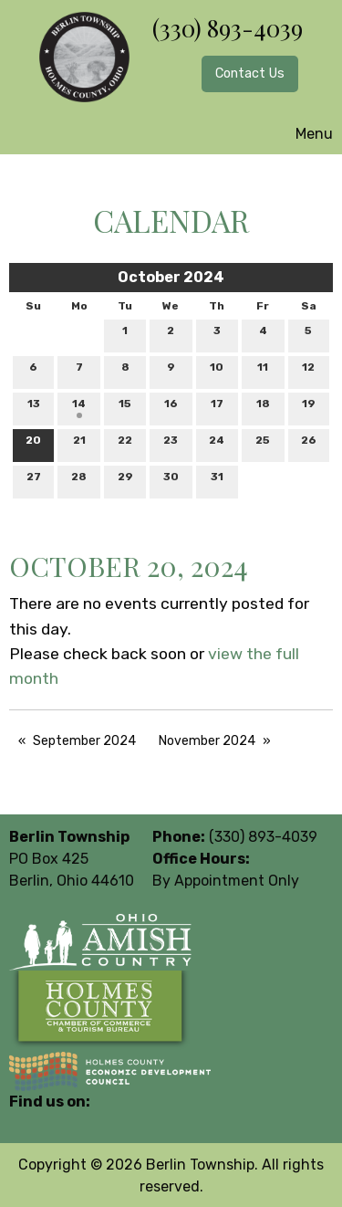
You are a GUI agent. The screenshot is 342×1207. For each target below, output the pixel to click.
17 (217, 407)
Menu (305, 134)
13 (33, 407)
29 (125, 480)
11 (262, 371)
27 (33, 480)
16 (171, 407)
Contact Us (250, 73)
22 (125, 444)
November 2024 (207, 741)
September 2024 (84, 741)
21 (79, 444)
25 (262, 444)
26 (308, 444)
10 (216, 371)
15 (125, 407)
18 (263, 407)
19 (309, 407)
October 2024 (171, 277)
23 (170, 444)
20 (33, 444)
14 (79, 407)
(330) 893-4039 (227, 28)
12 (308, 371)
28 (79, 480)
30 (171, 480)
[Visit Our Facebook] (23, 1123)
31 (217, 480)
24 (216, 444)
